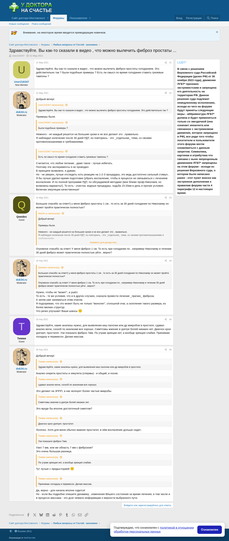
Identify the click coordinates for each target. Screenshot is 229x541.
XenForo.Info (29, 538)
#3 (170, 197)
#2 (170, 93)
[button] (47, 18)
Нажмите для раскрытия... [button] (104, 242)
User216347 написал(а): (51, 105)
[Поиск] (212, 18)
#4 (170, 260)
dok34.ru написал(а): (49, 213)
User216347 (18, 55)
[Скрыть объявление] (216, 32)
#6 (170, 349)
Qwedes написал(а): (49, 267)
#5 (170, 319)
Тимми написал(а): (48, 361)
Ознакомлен (209, 529)
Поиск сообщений (41, 24)
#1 (170, 62)
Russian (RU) (23, 531)
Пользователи (78, 18)
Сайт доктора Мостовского (28, 18)
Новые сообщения (19, 24)
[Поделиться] (165, 63)
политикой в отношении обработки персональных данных (154, 529)
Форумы (58, 18)
